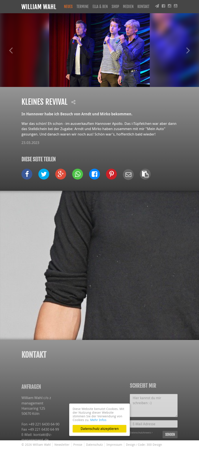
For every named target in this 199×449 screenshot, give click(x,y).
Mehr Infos (98, 420)
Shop (115, 6)
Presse (77, 444)
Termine (83, 6)
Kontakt (143, 6)
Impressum (114, 444)
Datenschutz (94, 444)
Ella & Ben (100, 6)
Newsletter (62, 444)
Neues (68, 6)
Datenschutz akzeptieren (100, 428)
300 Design (154, 444)
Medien (128, 6)
